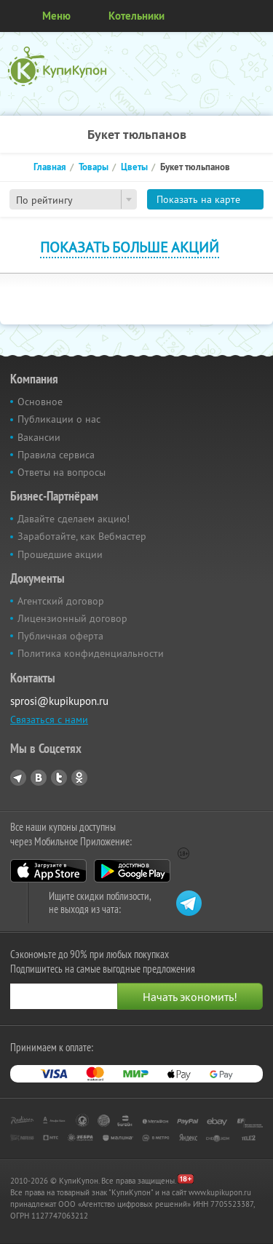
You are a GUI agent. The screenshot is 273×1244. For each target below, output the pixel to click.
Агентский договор (60, 600)
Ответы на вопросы (61, 472)
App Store (48, 870)
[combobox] (73, 199)
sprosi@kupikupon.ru (59, 701)
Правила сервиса (56, 454)
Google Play (132, 870)
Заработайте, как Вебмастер (81, 536)
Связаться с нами (49, 719)
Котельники (136, 16)
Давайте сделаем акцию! (73, 518)
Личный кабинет (257, 16)
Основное (40, 401)
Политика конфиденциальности (90, 653)
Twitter (59, 778)
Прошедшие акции (60, 554)
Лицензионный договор (72, 618)
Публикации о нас (58, 419)
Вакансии (38, 437)
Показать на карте (198, 199)
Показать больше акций (129, 247)
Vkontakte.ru (39, 778)
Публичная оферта (60, 635)
